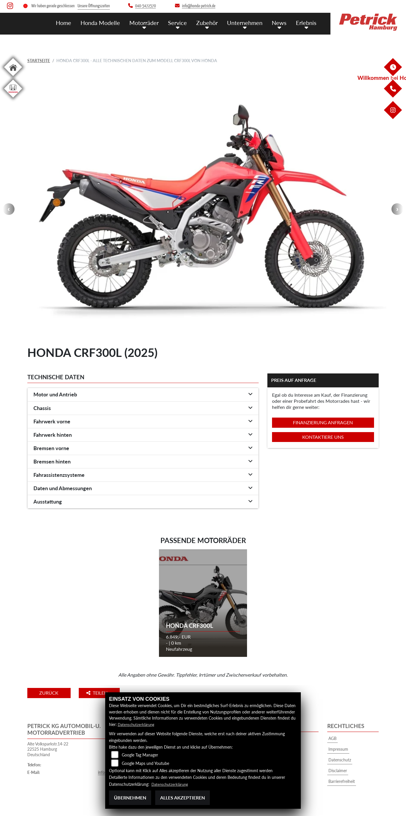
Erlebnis (306, 22)
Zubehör (210, 22)
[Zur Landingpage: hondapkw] (13, 98)
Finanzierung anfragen (323, 422)
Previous (9, 209)
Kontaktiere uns (323, 437)
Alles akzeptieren (182, 797)
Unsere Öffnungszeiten (94, 6)
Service (182, 22)
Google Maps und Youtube (145, 763)
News (281, 22)
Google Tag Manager (140, 754)
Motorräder (149, 22)
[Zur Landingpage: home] (13, 77)
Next (397, 209)
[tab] (143, 394)
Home (71, 22)
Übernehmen (130, 797)
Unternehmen (247, 22)
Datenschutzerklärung (137, 724)
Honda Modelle (107, 22)
